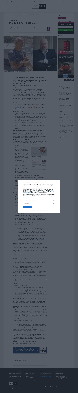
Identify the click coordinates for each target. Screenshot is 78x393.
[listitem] (39, 200)
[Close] (58, 182)
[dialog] (39, 196)
